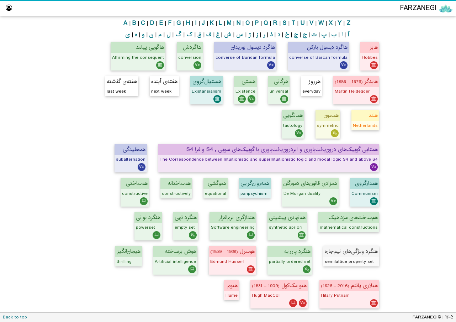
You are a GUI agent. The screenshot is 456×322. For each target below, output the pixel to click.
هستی (248, 81)
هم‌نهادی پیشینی (287, 217)
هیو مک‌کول (279, 285)
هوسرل (232, 251)
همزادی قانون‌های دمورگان (310, 183)
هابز (374, 47)
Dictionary (434, 161)
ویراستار (438, 107)
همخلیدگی (134, 149)
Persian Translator (422, 93)
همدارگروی (366, 183)
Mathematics (420, 66)
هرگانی (281, 81)
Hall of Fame (431, 134)
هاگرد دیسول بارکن (327, 47)
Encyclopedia (420, 24)
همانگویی (293, 115)
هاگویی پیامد (150, 47)
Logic (429, 52)
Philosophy (422, 38)
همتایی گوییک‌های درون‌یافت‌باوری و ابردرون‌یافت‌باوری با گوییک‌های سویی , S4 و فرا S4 (282, 149)
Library (438, 148)
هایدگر (356, 81)
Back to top (15, 317)
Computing (422, 79)
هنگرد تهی (186, 217)
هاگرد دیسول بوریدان (253, 47)
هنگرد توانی (148, 217)
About (439, 175)
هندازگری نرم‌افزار (237, 217)
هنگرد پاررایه (297, 251)
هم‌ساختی (137, 183)
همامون (331, 115)
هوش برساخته (180, 251)
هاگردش (192, 47)
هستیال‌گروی (206, 81)
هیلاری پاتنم (349, 285)
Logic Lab (435, 120)
